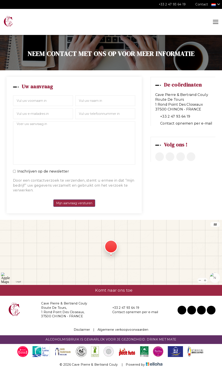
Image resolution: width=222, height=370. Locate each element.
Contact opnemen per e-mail (186, 123)
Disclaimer (82, 330)
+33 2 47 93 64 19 (123, 308)
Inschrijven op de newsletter (41, 171)
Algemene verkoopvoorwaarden (123, 330)
